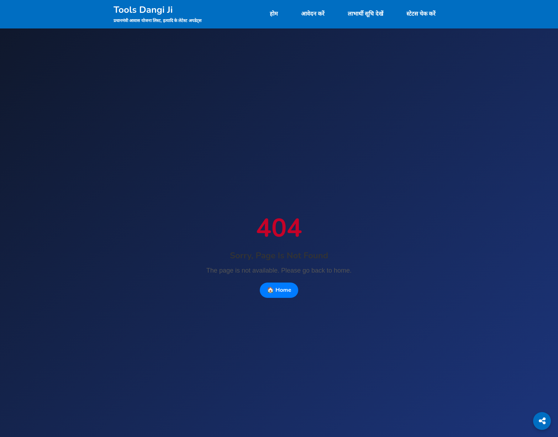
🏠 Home (279, 290)
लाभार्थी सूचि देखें (365, 14)
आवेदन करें (313, 14)
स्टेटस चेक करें (421, 14)
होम (274, 14)
